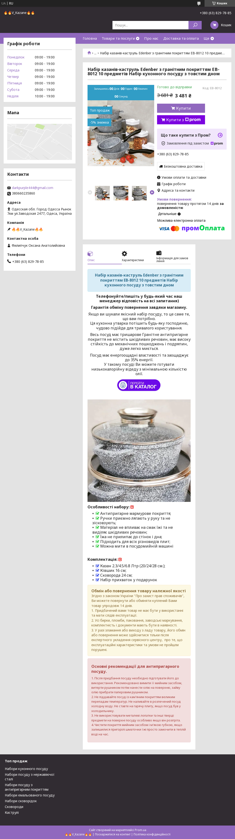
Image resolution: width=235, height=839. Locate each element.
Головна (90, 38)
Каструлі (12, 812)
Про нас (151, 38)
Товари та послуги (118, 38)
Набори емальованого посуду (30, 795)
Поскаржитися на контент (112, 834)
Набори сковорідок (21, 801)
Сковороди (14, 806)
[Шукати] (195, 25)
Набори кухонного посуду (26, 768)
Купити (183, 108)
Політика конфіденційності (152, 834)
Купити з (183, 119)
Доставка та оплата (181, 38)
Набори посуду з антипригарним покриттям (26, 787)
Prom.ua (140, 830)
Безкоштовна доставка (183, 166)
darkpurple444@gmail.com (32, 188)
